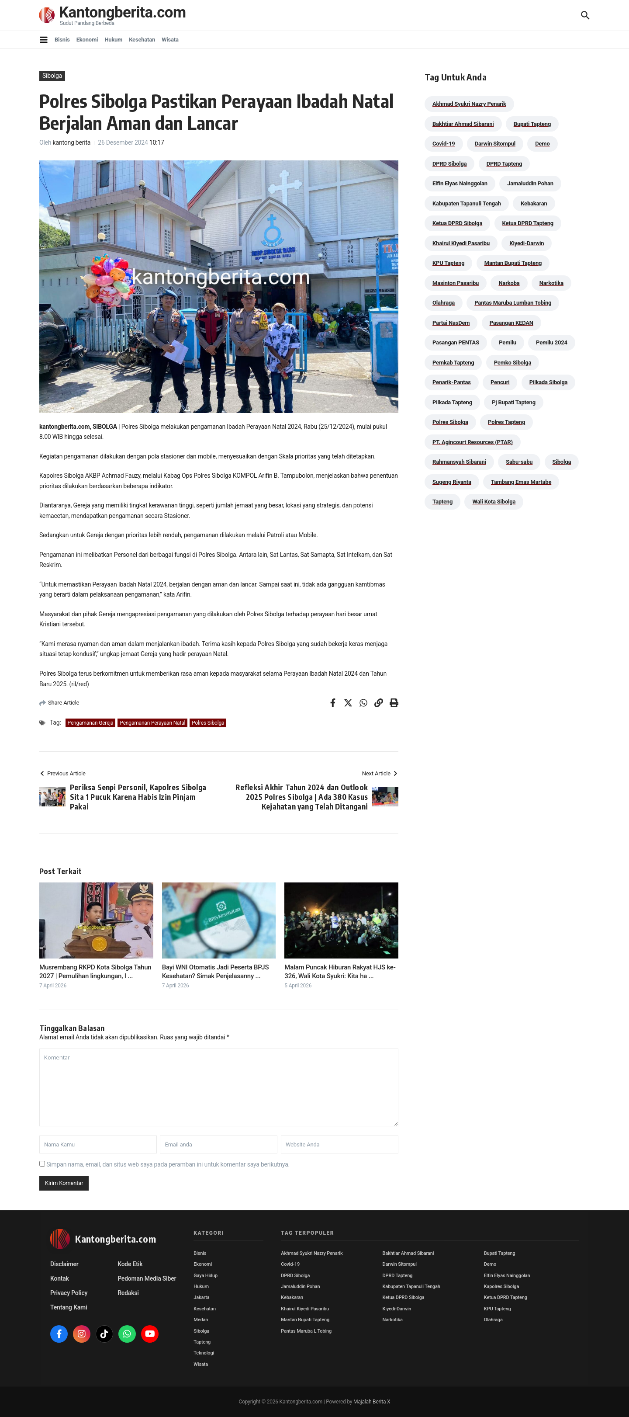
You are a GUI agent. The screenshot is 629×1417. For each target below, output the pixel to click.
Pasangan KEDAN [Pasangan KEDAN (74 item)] (511, 323)
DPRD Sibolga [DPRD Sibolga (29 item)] (449, 163)
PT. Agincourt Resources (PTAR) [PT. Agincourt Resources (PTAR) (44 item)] (472, 442)
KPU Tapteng (497, 1309)
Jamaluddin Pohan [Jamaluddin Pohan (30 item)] (530, 183)
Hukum (113, 39)
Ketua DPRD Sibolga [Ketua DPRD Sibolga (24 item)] (457, 223)
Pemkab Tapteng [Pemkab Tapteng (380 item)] (453, 362)
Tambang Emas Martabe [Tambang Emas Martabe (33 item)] (521, 482)
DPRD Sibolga (295, 1275)
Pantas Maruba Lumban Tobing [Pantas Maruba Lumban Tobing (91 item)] (512, 302)
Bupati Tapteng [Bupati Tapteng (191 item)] (532, 124)
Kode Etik (130, 1264)
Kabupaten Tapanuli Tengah (411, 1286)
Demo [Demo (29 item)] (542, 143)
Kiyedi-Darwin (397, 1309)
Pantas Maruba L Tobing (306, 1331)
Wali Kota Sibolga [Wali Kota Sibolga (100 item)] (493, 501)
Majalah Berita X (371, 1402)
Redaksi (128, 1292)
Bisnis (62, 39)
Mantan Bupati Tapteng (305, 1320)
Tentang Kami (68, 1307)
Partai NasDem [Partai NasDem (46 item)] (451, 323)
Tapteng (202, 1342)
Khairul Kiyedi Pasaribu (305, 1309)
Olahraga (493, 1320)
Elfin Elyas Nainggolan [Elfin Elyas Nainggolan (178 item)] (459, 183)
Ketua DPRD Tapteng (505, 1297)
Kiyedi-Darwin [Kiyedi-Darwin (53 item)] (526, 243)
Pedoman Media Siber (147, 1278)
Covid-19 (290, 1264)
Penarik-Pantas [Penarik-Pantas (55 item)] (451, 382)
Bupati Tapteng (499, 1253)
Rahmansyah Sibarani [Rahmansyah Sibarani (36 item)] (459, 461)
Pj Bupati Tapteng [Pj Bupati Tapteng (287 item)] (514, 402)
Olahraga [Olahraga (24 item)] (443, 302)
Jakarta (201, 1297)
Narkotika (393, 1320)
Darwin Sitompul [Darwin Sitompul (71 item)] (495, 143)
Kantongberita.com (123, 13)
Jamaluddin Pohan (300, 1286)
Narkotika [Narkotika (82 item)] (551, 283)
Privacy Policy (68, 1292)
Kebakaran (292, 1297)
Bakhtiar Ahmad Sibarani (408, 1253)
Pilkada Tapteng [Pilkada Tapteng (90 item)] (452, 402)
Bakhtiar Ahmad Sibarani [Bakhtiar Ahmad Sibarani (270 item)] (463, 124)
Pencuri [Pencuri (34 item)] (500, 382)
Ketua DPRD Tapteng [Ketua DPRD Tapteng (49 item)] (527, 223)
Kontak (59, 1278)
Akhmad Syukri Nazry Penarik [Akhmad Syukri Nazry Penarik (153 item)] (469, 104)
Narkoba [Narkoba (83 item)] (508, 283)
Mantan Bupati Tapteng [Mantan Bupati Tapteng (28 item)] (513, 263)
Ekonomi (87, 39)
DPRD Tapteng (398, 1275)
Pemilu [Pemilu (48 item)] (507, 342)
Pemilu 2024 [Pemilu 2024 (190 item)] (551, 342)
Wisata (170, 39)
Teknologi (204, 1353)
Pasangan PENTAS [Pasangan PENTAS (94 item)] (455, 342)
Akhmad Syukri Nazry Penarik (311, 1253)
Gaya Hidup (206, 1275)
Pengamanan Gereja (91, 723)
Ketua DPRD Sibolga (404, 1297)
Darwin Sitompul (400, 1264)
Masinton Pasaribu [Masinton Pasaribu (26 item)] (455, 283)
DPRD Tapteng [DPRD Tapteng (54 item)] (504, 163)
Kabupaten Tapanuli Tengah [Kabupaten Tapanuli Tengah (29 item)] (466, 203)
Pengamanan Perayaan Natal (152, 723)
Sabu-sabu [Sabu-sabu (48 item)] (519, 461)
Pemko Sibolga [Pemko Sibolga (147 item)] (512, 362)
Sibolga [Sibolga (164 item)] (562, 461)
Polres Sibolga (208, 723)
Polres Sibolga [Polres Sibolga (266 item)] (450, 422)
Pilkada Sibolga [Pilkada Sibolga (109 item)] (548, 382)
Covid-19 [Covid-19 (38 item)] (443, 143)
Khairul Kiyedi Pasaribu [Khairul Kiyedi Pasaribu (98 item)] (461, 243)
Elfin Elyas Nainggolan (507, 1275)
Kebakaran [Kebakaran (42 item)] (534, 203)
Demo (490, 1264)
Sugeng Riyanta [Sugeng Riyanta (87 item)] (451, 482)
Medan (201, 1320)
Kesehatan (142, 39)
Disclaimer (64, 1264)
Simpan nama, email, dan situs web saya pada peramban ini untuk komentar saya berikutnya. (168, 1164)
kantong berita (72, 142)
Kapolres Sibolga (501, 1286)
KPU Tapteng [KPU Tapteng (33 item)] (448, 263)
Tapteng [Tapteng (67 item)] (442, 501)
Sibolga (52, 75)
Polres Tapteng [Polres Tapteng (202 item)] (506, 422)
